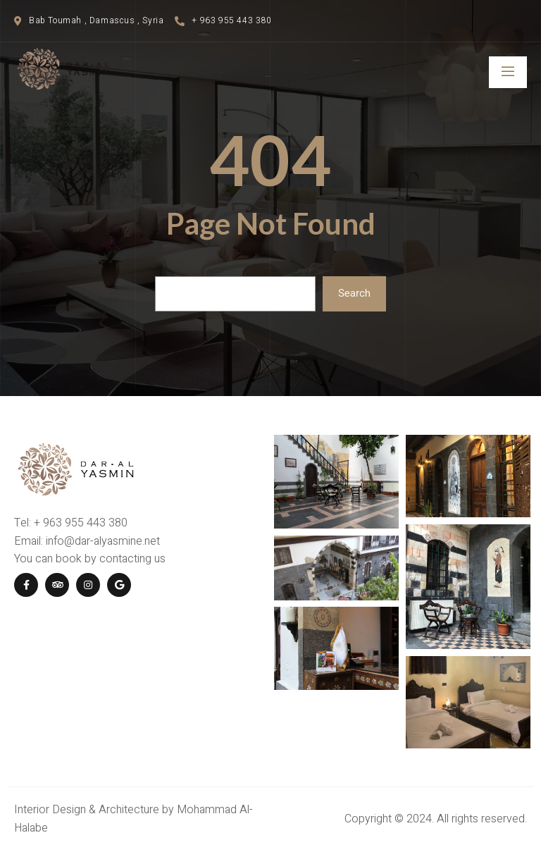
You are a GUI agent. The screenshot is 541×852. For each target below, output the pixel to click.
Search (354, 293)
